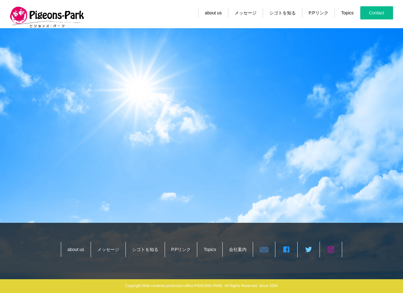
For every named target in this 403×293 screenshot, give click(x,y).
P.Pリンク (318, 12)
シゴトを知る (282, 12)
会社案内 (238, 249)
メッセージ (246, 12)
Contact (376, 12)
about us (213, 12)
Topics (347, 12)
